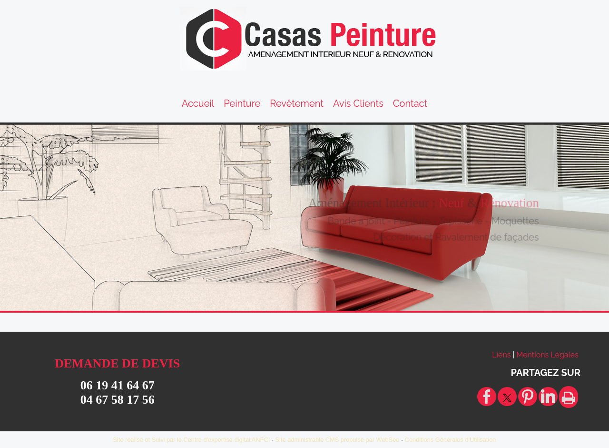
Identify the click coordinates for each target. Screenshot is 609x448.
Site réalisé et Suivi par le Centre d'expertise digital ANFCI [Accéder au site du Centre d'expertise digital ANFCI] (191, 439)
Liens (501, 354)
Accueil (198, 103)
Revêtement (297, 103)
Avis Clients (358, 103)
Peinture (242, 103)
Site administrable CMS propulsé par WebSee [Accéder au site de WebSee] (337, 439)
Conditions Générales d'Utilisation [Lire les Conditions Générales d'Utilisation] (450, 439)
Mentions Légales (547, 354)
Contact (410, 103)
